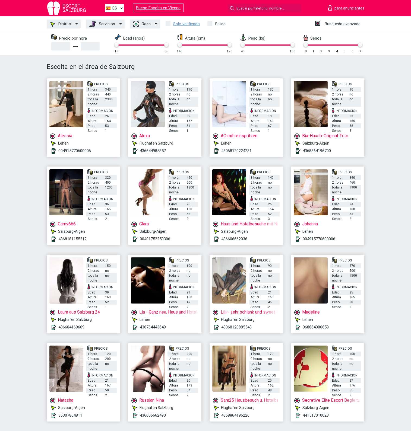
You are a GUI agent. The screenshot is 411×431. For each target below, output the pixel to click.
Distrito (60, 24)
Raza (142, 24)
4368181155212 (72, 239)
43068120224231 (236, 150)
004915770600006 (74, 150)
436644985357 (153, 150)
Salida (220, 23)
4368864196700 (317, 150)
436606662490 (153, 415)
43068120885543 (236, 327)
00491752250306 (155, 239)
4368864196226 (235, 415)
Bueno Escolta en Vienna (158, 7)
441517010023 (316, 415)
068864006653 (316, 327)
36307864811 (70, 415)
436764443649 (153, 327)
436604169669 (71, 327)
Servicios (102, 24)
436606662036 (234, 239)
